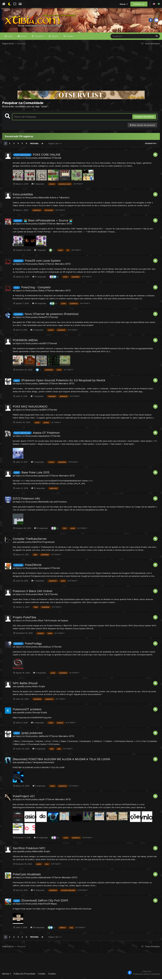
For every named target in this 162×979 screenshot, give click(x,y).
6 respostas (37, 185)
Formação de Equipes (58, 621)
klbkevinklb (43, 198)
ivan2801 (42, 344)
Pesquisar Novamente (144, 118)
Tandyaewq (38, 763)
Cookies (52, 974)
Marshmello (43, 502)
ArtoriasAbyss (44, 647)
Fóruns (23, 37)
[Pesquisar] (121, 37)
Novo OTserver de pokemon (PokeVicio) (52, 315)
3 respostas (37, 463)
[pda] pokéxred (31, 734)
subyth (41, 800)
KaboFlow (37, 543)
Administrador (44, 878)
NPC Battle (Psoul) (25, 684)
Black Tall (42, 595)
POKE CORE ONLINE (46, 155)
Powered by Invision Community (146, 975)
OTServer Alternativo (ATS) (59, 224)
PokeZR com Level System (43, 261)
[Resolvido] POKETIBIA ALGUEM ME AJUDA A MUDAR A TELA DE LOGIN (61, 760)
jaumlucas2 (43, 476)
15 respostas (38, 489)
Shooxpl (36, 713)
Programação (48, 543)
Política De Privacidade (24, 974)
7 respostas (37, 397)
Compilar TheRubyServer (30, 539)
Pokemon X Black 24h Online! (32, 592)
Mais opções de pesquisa (142, 126)
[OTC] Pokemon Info (26, 499)
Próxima (34, 144)
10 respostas (37, 891)
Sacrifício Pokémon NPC (29, 849)
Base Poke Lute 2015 (35, 473)
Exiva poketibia (23, 195)
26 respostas (37, 928)
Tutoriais (39, 37)
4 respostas (38, 750)
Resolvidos (49, 763)
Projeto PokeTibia (24, 618)
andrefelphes (44, 159)
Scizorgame (44, 569)
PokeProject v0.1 (24, 797)
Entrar (124, 4)
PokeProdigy (33, 644)
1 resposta (40, 251)
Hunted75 (43, 318)
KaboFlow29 (44, 904)
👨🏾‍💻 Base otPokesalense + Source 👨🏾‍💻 (48, 221)
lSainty (41, 265)
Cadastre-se (138, 4)
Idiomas (6, 974)
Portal (9, 37)
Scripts (42, 687)
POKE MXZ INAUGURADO (30, 407)
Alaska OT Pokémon (46, 433)
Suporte (54, 37)
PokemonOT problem (27, 710)
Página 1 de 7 (54, 144)
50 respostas (41, 838)
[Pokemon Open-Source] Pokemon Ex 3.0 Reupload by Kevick (63, 381)
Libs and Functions (58, 502)
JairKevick (43, 384)
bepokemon (44, 437)
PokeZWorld (33, 566)
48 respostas (39, 304)
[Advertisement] (81, 70)
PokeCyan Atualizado (27, 875)
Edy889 (42, 224)
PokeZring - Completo (36, 288)
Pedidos (69, 37)
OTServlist (56, 159)
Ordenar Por (151, 144)
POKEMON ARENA (25, 341)
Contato (41, 974)
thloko (35, 687)
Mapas (54, 904)
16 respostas (41, 529)
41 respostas (39, 278)
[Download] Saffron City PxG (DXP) (44, 901)
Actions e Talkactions (59, 198)
